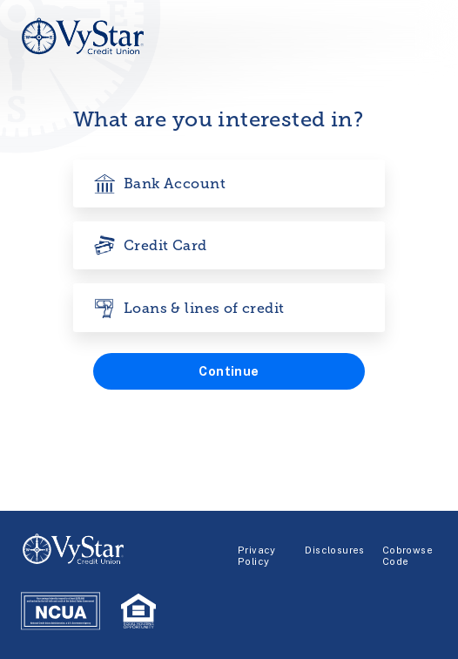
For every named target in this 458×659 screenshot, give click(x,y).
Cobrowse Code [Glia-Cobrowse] (407, 556)
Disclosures (335, 550)
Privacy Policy (257, 556)
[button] (229, 371)
